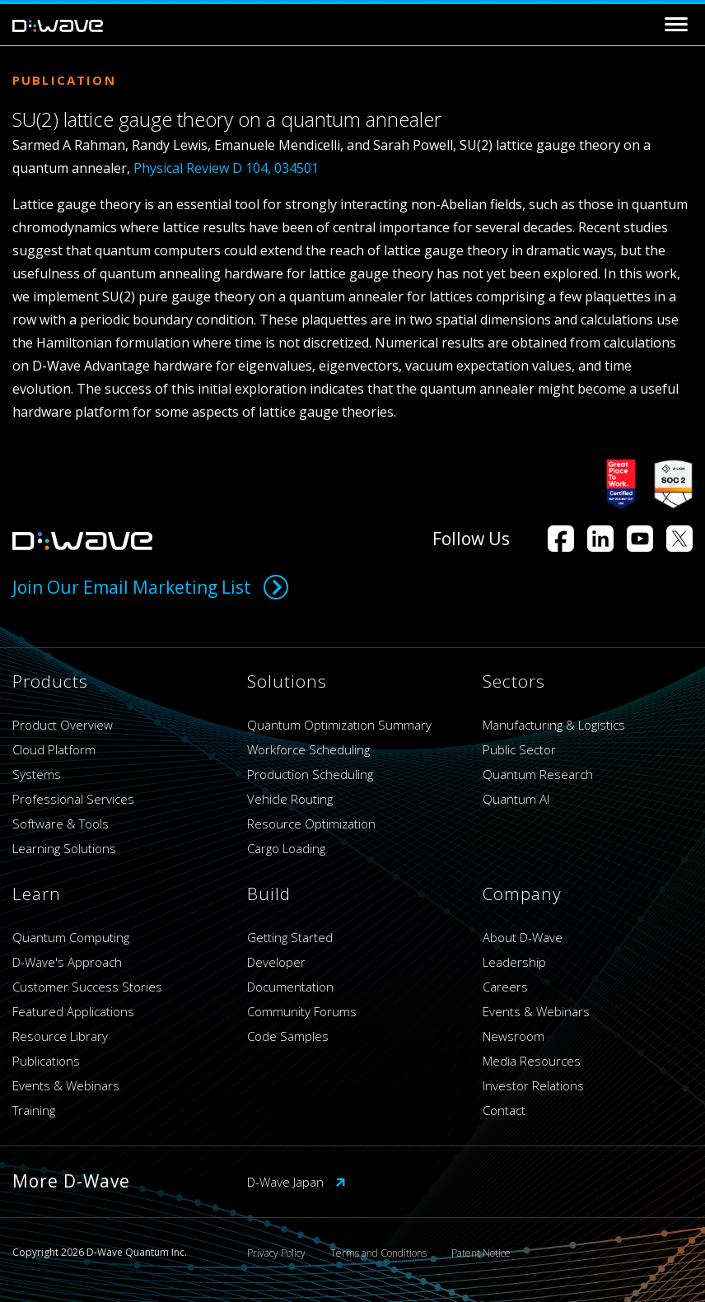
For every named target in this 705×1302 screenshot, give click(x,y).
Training (33, 1110)
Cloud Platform (54, 749)
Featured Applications (73, 1011)
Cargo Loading (286, 848)
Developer (276, 962)
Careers (505, 986)
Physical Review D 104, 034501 (226, 168)
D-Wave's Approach (67, 962)
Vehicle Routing (290, 799)
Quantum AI (516, 799)
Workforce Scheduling (308, 749)
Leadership (514, 962)
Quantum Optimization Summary (339, 724)
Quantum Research (538, 774)
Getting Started (290, 937)
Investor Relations (533, 1085)
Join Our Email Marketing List (150, 587)
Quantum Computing (70, 937)
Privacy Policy (276, 1253)
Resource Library (60, 1036)
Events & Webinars (65, 1085)
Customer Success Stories (87, 986)
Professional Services (73, 799)
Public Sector (519, 749)
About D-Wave (523, 937)
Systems (36, 774)
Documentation (290, 986)
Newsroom (513, 1036)
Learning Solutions (64, 848)
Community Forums (302, 1011)
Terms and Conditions (378, 1253)
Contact (504, 1110)
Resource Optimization (311, 823)
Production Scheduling (310, 774)
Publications (46, 1060)
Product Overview (62, 724)
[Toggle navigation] (676, 24)
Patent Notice (481, 1253)
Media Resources (532, 1060)
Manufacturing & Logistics (554, 724)
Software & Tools (60, 823)
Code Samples (288, 1036)
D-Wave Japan (296, 1182)
